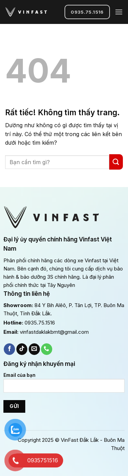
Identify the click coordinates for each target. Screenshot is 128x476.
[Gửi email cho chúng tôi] (34, 349)
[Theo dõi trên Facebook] (9, 349)
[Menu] (119, 11)
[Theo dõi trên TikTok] (22, 349)
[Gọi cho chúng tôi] (46, 349)
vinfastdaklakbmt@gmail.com (54, 332)
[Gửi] (116, 162)
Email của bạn (64, 385)
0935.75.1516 (40, 322)
